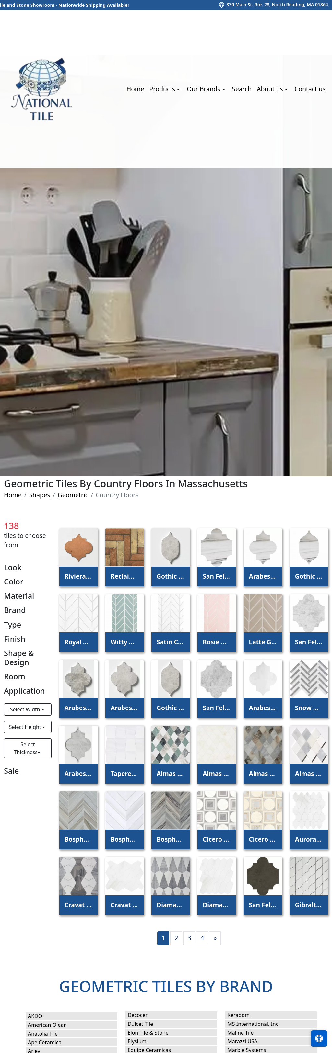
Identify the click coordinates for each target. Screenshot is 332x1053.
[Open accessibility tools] (319, 1038)
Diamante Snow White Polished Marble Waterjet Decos (217, 904)
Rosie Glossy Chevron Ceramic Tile (217, 642)
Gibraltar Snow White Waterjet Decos (309, 904)
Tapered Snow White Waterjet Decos (124, 773)
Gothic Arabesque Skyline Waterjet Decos (309, 576)
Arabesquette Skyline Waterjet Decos (263, 576)
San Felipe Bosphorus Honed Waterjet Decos (263, 904)
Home (135, 89)
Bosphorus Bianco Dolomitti (124, 839)
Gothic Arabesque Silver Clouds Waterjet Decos (170, 576)
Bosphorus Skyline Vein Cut (78, 839)
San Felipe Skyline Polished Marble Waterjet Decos (217, 576)
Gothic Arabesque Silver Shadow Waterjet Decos (170, 707)
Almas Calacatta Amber (217, 773)
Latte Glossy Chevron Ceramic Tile (263, 642)
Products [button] (163, 89)
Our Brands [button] (204, 89)
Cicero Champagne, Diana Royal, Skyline (263, 839)
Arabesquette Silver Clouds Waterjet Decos (78, 707)
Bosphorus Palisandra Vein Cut (170, 839)
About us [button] (270, 89)
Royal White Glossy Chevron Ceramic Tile (78, 642)
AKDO (40, 1016)
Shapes (39, 495)
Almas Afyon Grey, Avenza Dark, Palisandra (263, 773)
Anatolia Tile (48, 1033)
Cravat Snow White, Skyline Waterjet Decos (78, 904)
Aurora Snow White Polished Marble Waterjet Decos (309, 839)
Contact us (310, 89)
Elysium (142, 1041)
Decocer (142, 1015)
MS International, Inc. (258, 1023)
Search (242, 89)
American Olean (53, 1024)
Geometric (73, 495)
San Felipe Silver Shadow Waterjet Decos (217, 707)
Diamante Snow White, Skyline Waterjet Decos (170, 904)
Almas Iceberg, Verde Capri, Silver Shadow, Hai (170, 773)
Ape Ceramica (50, 1042)
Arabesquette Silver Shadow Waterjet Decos (124, 707)
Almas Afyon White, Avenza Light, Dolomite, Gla (309, 773)
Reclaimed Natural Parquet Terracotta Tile (124, 576)
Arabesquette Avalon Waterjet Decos (263, 707)
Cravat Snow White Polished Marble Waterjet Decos (124, 904)
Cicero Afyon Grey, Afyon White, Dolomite (217, 839)
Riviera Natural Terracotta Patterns (78, 576)
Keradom (242, 1015)
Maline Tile (245, 1032)
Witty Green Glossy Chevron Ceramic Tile (124, 642)
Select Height (25, 726)
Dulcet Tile (145, 1023)
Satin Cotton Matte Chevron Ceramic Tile (170, 642)
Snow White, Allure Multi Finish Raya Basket (309, 707)
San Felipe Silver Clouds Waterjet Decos (309, 642)
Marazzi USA (247, 1041)
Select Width (26, 709)
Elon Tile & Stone (153, 1032)
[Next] (215, 938)
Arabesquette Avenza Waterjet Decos (78, 773)
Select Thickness (26, 748)
